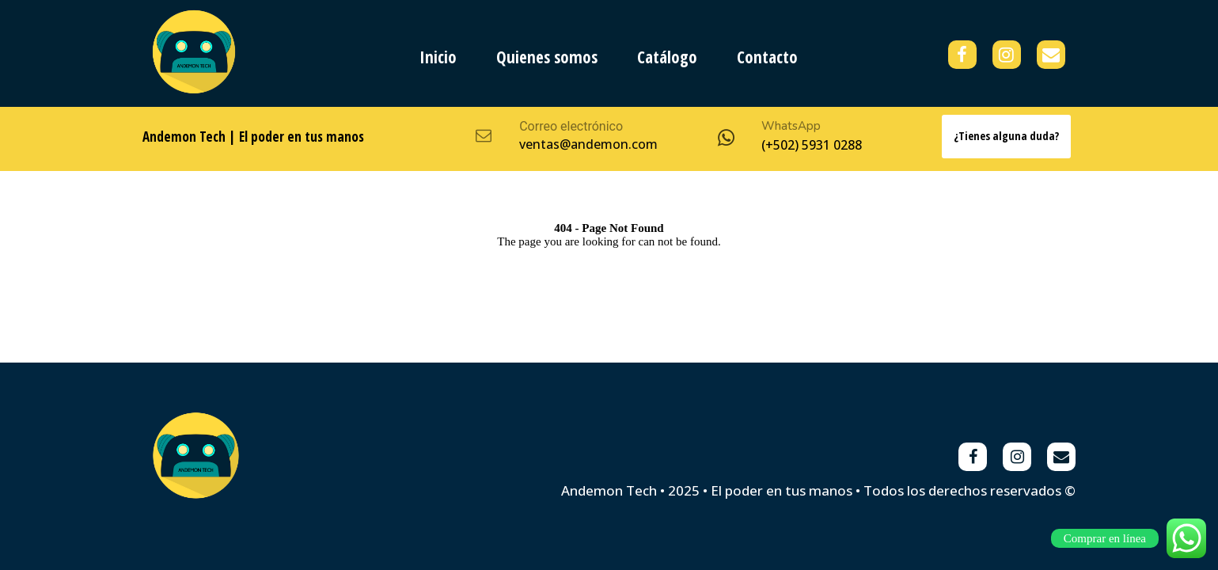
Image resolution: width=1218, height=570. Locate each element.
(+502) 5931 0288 (811, 145)
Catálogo (667, 57)
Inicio (438, 57)
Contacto (767, 57)
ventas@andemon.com (588, 144)
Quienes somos (547, 57)
